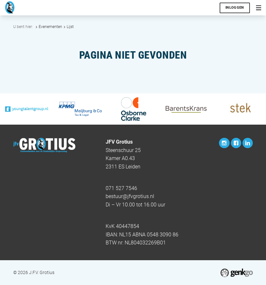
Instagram (224, 143)
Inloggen (234, 7)
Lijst (70, 26)
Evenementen (50, 26)
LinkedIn (247, 143)
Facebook (236, 143)
